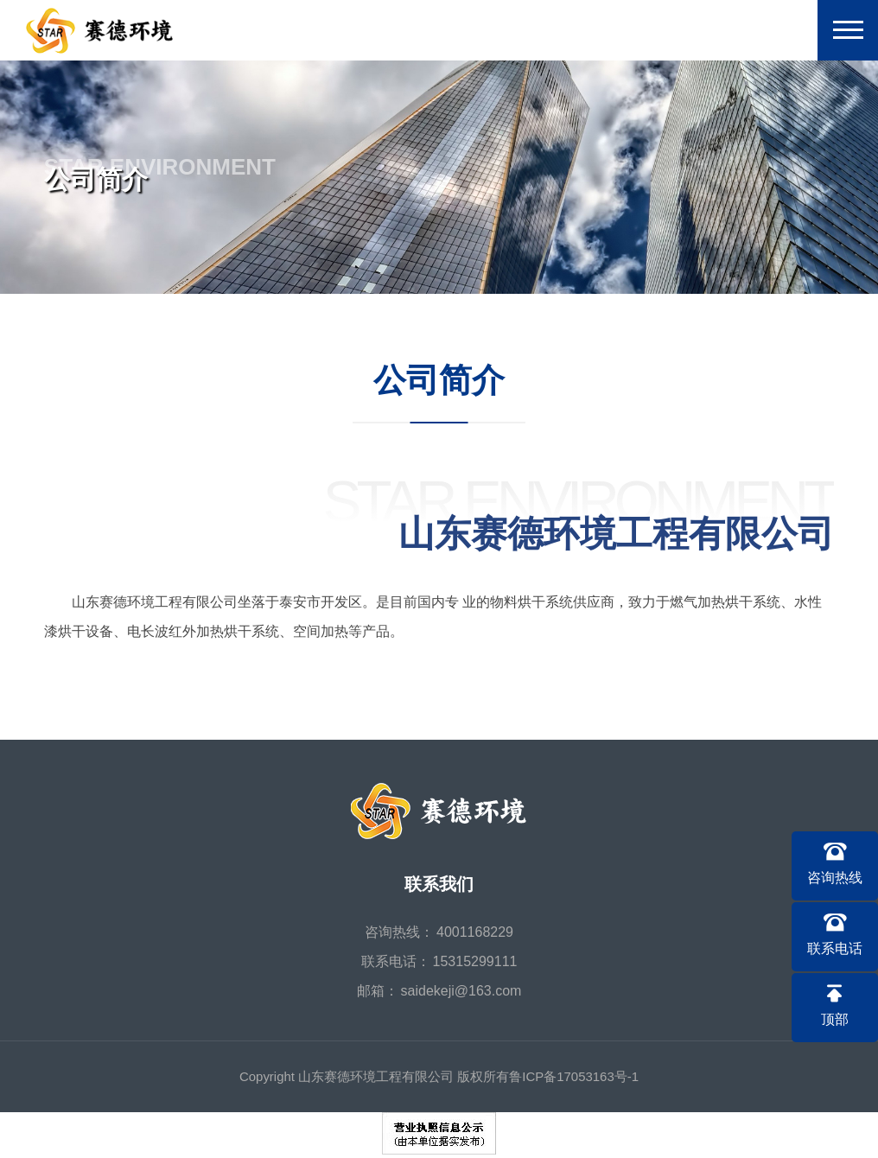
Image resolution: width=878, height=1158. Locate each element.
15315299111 (475, 961)
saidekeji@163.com (461, 990)
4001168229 (474, 932)
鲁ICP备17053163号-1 (574, 1076)
